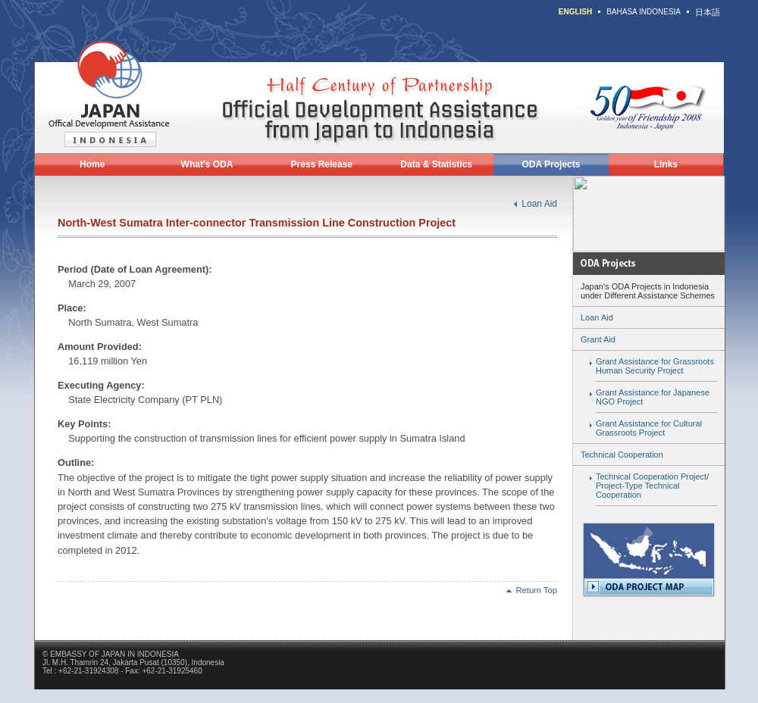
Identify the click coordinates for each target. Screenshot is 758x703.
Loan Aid (539, 203)
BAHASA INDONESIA (643, 12)
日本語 (707, 12)
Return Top (531, 590)
